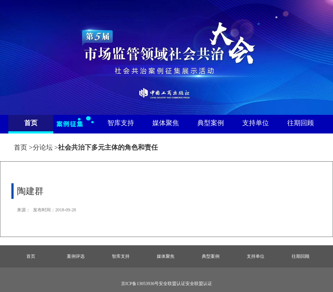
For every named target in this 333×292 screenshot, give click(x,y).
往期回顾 (300, 123)
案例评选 (76, 256)
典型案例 (210, 123)
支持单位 (255, 123)
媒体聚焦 (165, 123)
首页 (30, 123)
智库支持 (120, 123)
